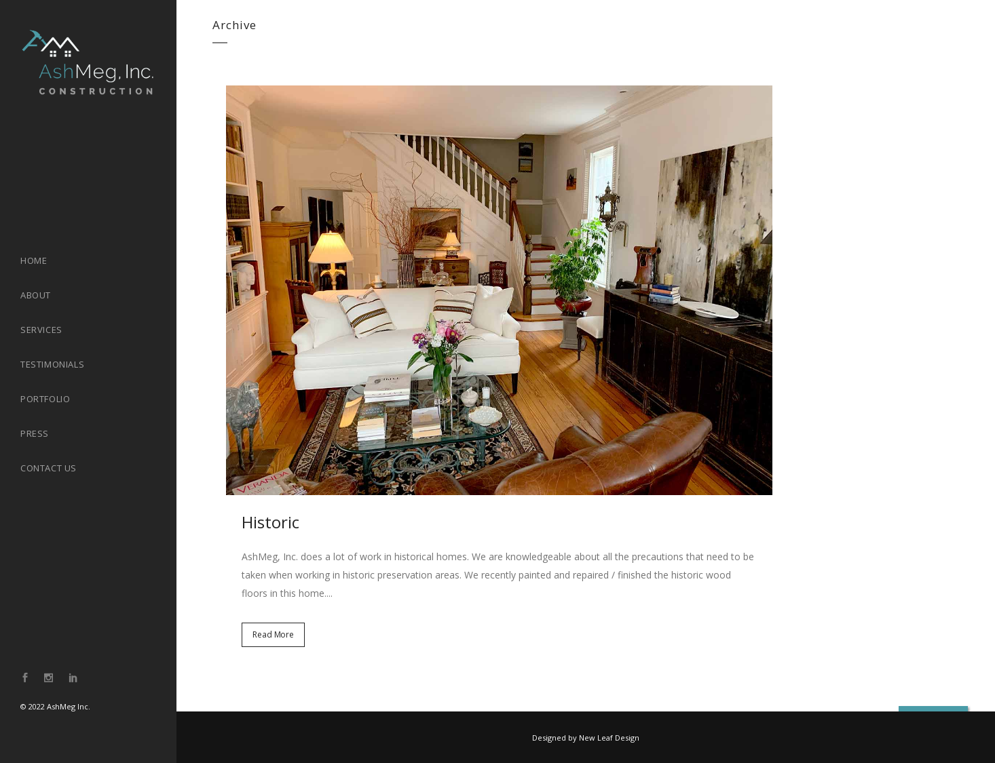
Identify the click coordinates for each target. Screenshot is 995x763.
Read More (273, 634)
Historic (270, 522)
